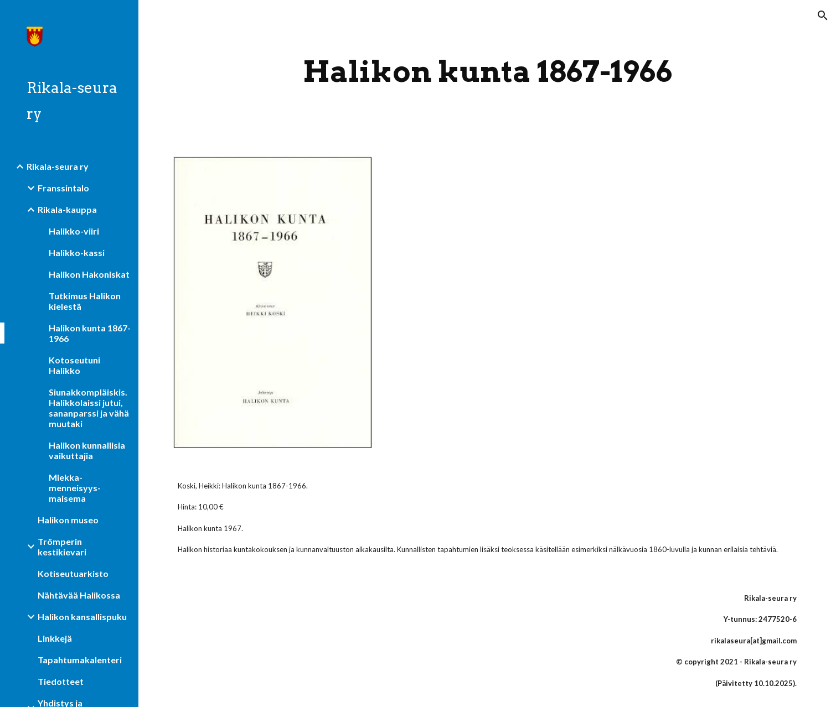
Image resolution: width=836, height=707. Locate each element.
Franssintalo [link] (63, 188)
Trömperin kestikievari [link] (62, 546)
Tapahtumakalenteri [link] (80, 659)
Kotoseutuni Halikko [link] (74, 365)
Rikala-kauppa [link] (67, 209)
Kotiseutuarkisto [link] (73, 573)
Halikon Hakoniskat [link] (89, 274)
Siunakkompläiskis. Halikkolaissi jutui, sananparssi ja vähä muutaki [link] (89, 408)
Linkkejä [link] (55, 638)
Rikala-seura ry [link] (58, 166)
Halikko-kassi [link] (77, 252)
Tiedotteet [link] (61, 681)
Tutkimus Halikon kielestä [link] (85, 300)
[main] (487, 71)
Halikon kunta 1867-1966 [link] (90, 333)
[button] (822, 15)
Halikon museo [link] (68, 519)
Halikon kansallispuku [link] (82, 616)
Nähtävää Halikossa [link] (79, 595)
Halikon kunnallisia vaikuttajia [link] (87, 450)
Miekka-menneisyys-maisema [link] (75, 487)
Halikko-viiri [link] (74, 231)
